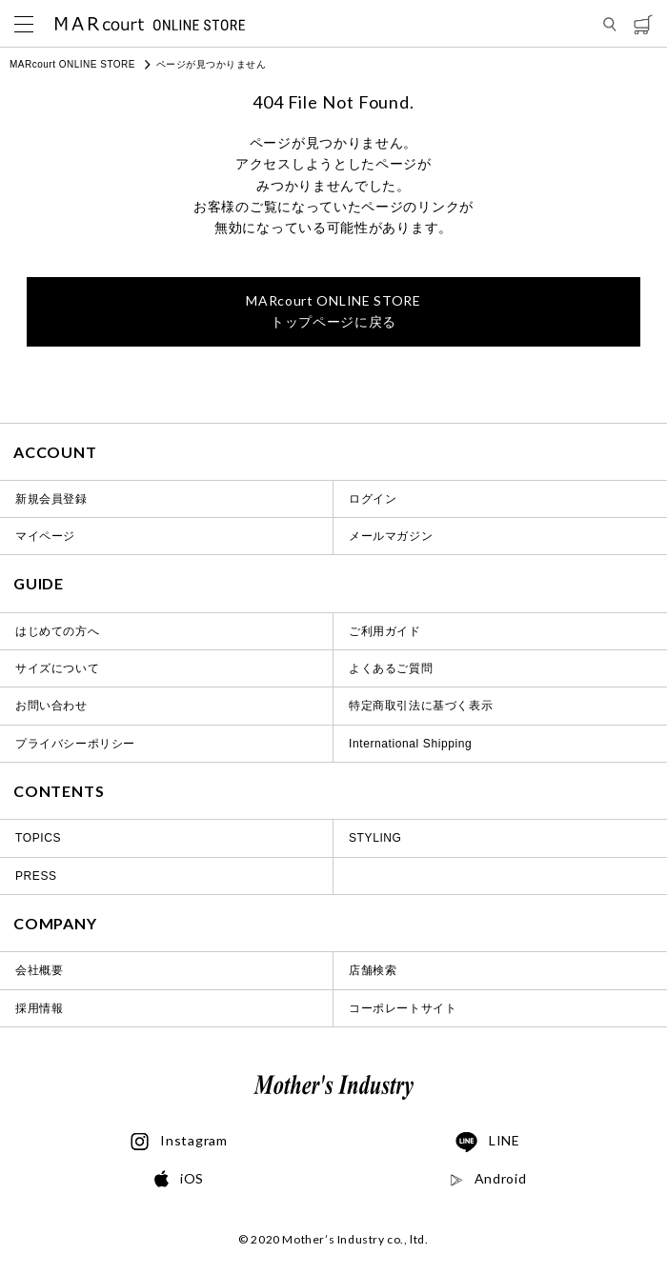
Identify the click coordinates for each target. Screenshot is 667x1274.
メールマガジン (391, 536)
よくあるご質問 (391, 668)
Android (488, 1178)
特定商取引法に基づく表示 (421, 705)
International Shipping (410, 743)
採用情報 (39, 1008)
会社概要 (39, 970)
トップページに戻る (333, 310)
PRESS (36, 876)
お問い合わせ (51, 705)
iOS (179, 1179)
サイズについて (57, 668)
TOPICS (38, 838)
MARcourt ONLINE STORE (72, 64)
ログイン (372, 499)
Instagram (179, 1141)
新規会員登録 (51, 499)
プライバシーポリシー (75, 743)
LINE (487, 1142)
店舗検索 (372, 970)
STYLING (375, 838)
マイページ (45, 536)
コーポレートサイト (402, 1008)
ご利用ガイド (385, 631)
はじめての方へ (57, 631)
